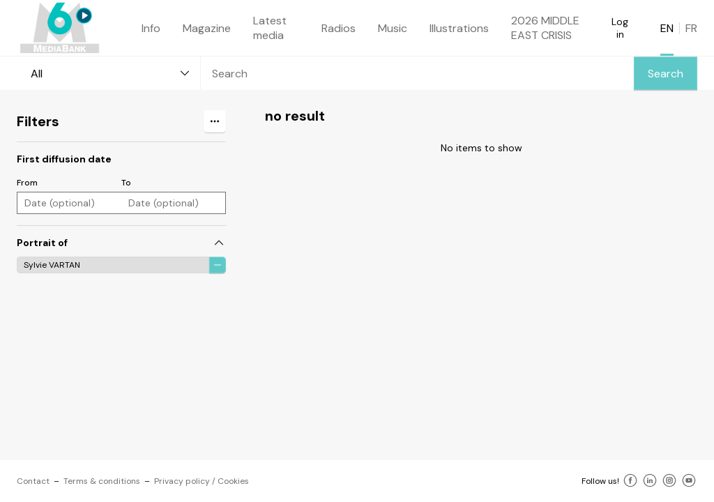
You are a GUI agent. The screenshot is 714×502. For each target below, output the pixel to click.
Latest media (270, 28)
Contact (33, 481)
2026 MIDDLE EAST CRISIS (545, 28)
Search (665, 73)
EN (667, 28)
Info (151, 28)
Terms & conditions (101, 481)
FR (691, 28)
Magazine (207, 28)
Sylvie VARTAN (52, 265)
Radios (338, 28)
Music (392, 28)
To (126, 182)
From (27, 182)
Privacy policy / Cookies (201, 481)
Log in (620, 27)
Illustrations (459, 28)
